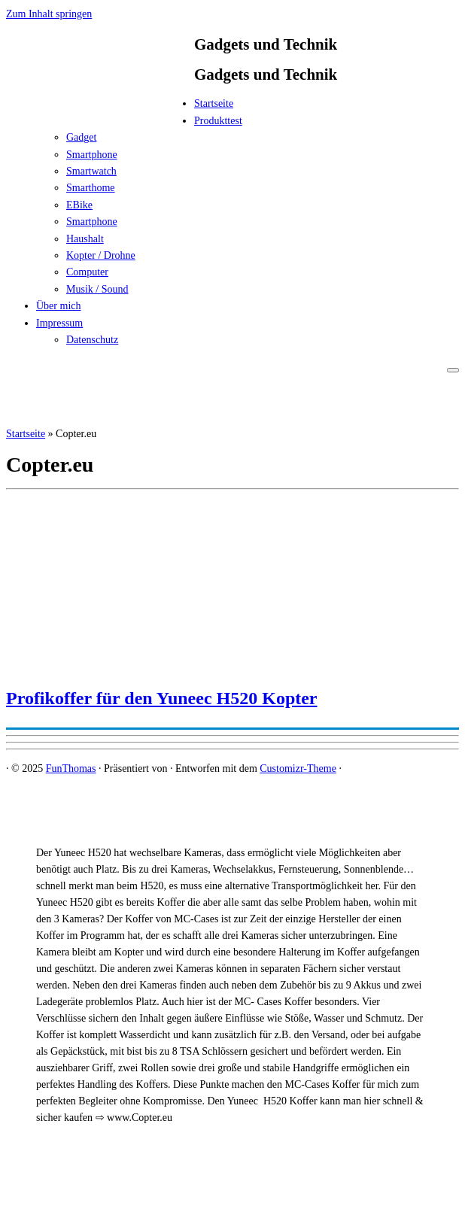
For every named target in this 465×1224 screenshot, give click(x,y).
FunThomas (71, 768)
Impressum (59, 323)
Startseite (213, 103)
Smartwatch (91, 171)
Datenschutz (92, 339)
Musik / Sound (97, 289)
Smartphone (91, 154)
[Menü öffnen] (453, 370)
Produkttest (218, 120)
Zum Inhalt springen (49, 14)
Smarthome (90, 187)
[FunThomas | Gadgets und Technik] (100, 108)
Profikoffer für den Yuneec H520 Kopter (162, 698)
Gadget (81, 137)
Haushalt (85, 238)
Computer (87, 272)
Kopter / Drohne (100, 255)
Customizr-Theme (298, 768)
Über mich (58, 305)
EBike (79, 205)
